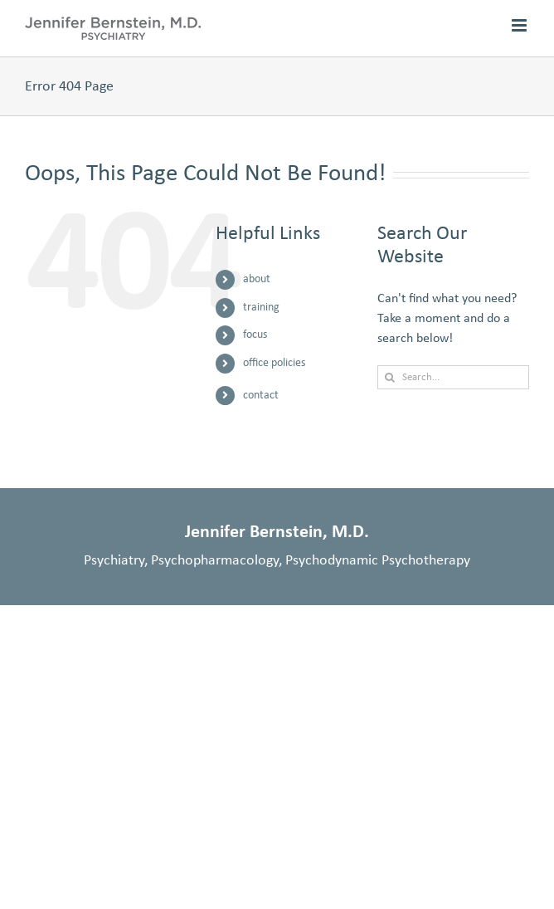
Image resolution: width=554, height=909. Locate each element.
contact (261, 395)
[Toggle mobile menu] (520, 25)
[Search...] (453, 377)
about (256, 279)
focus (255, 335)
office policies (274, 363)
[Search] (389, 377)
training (261, 307)
